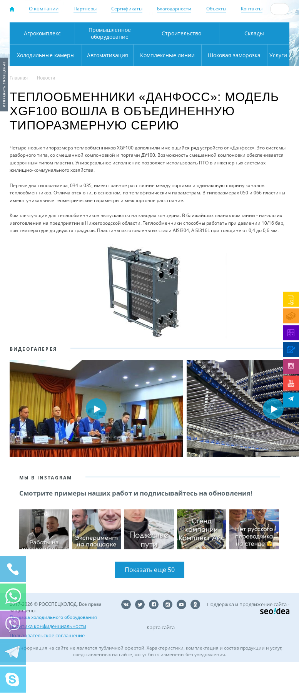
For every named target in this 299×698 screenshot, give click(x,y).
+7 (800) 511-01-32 (264, 32)
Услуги (274, 91)
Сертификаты (126, 8)
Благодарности (174, 8)
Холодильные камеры (271, 69)
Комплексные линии (125, 91)
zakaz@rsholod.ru (268, 38)
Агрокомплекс (38, 69)
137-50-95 (264, 25)
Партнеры (85, 8)
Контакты (251, 8)
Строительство (163, 69)
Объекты (216, 8)
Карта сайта (161, 663)
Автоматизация (44, 91)
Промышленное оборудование (99, 69)
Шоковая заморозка (215, 91)
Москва (108, 31)
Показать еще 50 (150, 606)
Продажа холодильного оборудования (53, 653)
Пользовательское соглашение (47, 671)
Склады (224, 69)
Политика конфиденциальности (48, 662)
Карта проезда (125, 53)
